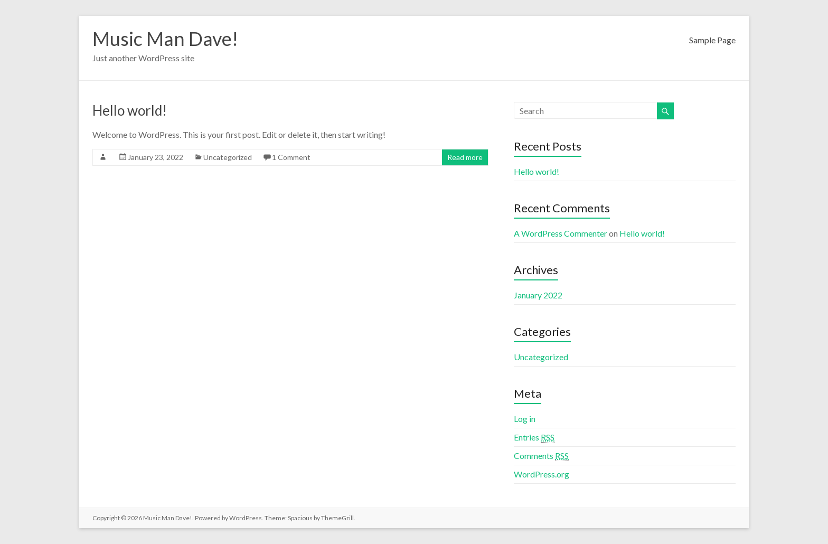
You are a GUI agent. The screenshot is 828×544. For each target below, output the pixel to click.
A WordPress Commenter (560, 233)
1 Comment (291, 157)
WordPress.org (541, 474)
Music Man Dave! (165, 38)
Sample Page (712, 40)
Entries (534, 437)
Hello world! (129, 110)
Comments (541, 456)
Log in (524, 419)
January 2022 (538, 295)
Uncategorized (227, 157)
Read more (465, 157)
